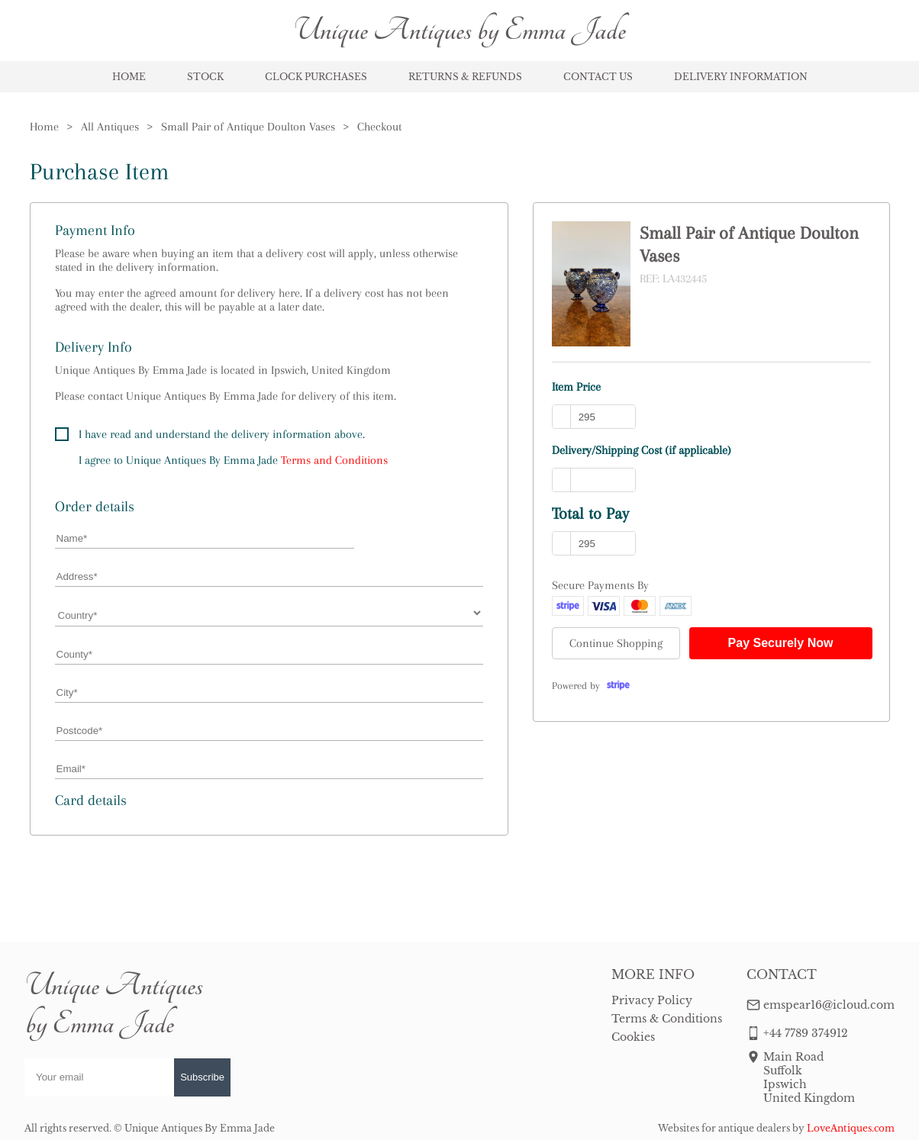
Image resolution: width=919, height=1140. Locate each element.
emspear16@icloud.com (829, 1005)
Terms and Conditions (334, 460)
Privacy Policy (651, 1000)
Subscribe (202, 1077)
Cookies (633, 1037)
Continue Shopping (616, 643)
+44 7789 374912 (805, 1033)
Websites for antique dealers (724, 1128)
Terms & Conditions (666, 1019)
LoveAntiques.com (851, 1128)
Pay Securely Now (781, 642)
